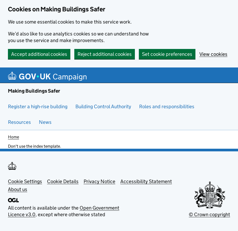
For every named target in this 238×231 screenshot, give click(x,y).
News (45, 122)
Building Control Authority (103, 106)
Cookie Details (63, 181)
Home (13, 136)
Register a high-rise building (37, 106)
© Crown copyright (209, 214)
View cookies (213, 54)
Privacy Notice (99, 181)
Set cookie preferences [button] (167, 54)
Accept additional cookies (39, 54)
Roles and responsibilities (166, 106)
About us (17, 189)
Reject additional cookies (104, 54)
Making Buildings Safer (34, 91)
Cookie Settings (25, 181)
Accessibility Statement (146, 181)
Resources (19, 122)
